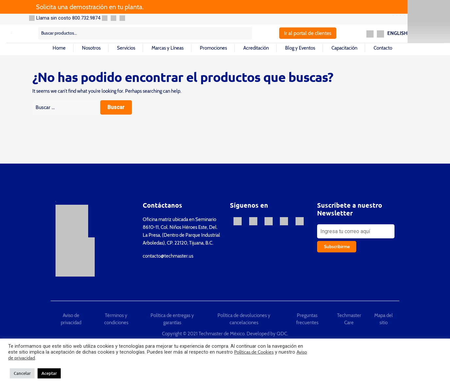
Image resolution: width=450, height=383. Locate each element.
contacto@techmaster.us (168, 256)
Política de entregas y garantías (172, 319)
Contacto (383, 48)
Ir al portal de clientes (307, 33)
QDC (282, 334)
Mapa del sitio (383, 319)
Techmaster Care (349, 319)
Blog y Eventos (300, 48)
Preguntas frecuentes (307, 319)
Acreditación (256, 48)
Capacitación (344, 48)
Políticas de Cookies (254, 352)
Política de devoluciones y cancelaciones (243, 319)
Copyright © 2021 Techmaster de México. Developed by (219, 334)
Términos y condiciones (116, 319)
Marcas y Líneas (168, 48)
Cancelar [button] (22, 373)
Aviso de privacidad (71, 319)
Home (59, 48)
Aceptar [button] (49, 373)
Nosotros (91, 48)
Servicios (126, 48)
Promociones (213, 48)
